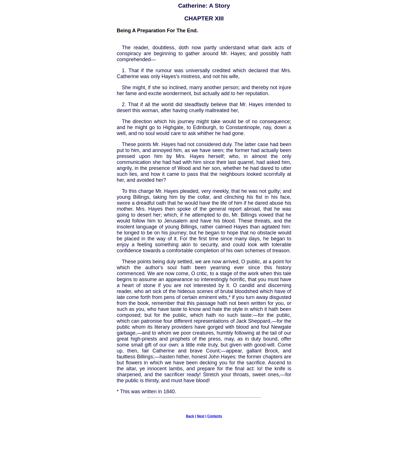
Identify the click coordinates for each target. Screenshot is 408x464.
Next (200, 416)
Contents (214, 416)
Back (190, 416)
